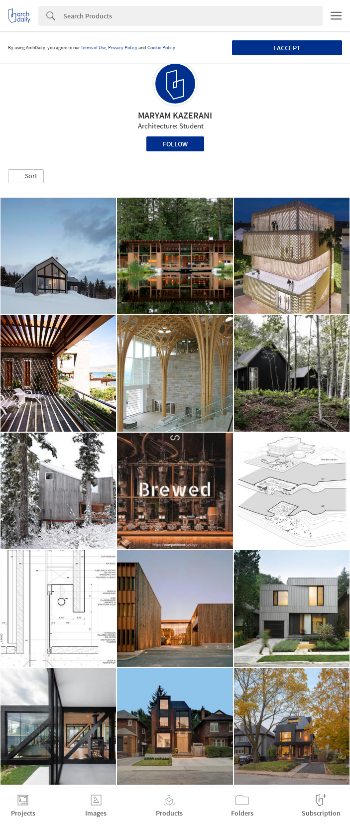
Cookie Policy (161, 47)
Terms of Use (93, 47)
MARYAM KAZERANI (175, 115)
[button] (26, 176)
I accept (287, 47)
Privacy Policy (122, 47)
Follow (175, 143)
